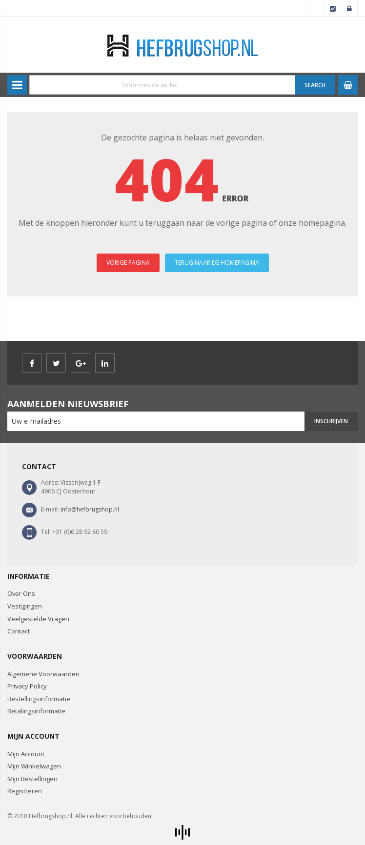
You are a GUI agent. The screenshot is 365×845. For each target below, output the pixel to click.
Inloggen (349, 8)
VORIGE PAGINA (128, 262)
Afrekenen (332, 8)
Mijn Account (25, 753)
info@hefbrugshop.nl (90, 509)
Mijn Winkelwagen (34, 766)
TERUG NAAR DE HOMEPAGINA (217, 262)
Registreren (24, 790)
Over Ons (21, 593)
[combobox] (162, 85)
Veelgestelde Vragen (38, 618)
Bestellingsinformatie (38, 698)
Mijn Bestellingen (32, 778)
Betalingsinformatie (36, 711)
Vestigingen (24, 606)
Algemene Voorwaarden (43, 673)
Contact (18, 631)
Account (316, 8)
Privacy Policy (27, 686)
